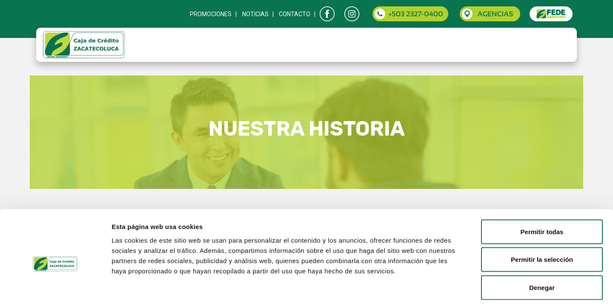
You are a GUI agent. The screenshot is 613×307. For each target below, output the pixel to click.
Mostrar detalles (461, 290)
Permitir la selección (542, 223)
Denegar (542, 251)
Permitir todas (542, 195)
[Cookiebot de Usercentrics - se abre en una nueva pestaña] (55, 290)
